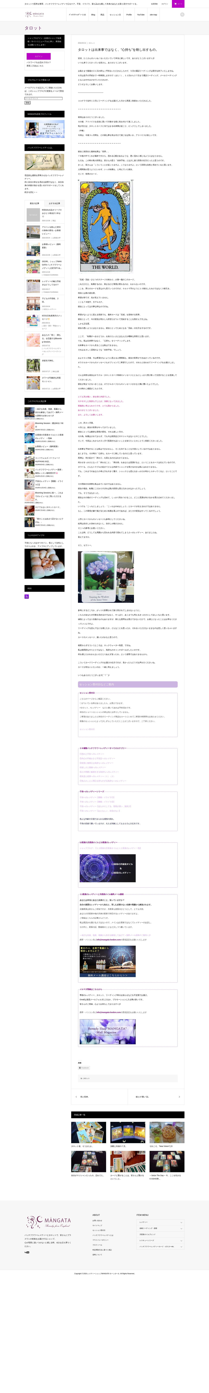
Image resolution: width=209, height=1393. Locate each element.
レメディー (144, 1222)
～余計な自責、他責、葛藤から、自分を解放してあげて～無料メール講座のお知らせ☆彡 (49, 412)
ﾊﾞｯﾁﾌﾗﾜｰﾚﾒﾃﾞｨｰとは (77, 15)
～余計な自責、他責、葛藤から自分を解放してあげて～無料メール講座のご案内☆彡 (115, 935)
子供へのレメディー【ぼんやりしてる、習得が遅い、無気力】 (106, 806)
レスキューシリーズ (147, 1240)
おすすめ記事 (54, 203)
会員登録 (154, 4)
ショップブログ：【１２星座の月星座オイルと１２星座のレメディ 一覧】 (111, 848)
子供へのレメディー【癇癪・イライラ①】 (97, 797)
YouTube (140, 15)
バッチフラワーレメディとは (103, 1235)
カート (180, 4)
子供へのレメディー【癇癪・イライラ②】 (97, 802)
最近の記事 (34, 203)
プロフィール (97, 1245)
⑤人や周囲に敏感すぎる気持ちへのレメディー (99, 772)
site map (153, 15)
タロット (92, 43)
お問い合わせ (97, 1221)
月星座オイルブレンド (148, 1234)
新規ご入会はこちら (35, 66)
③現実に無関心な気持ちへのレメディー (96, 763)
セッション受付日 (87, 729)
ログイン (165, 4)
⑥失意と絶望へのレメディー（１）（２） (97, 776)
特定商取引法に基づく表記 (102, 1250)
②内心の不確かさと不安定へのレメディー (97, 758)
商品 (102, 15)
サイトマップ (97, 1225)
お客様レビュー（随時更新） (47, 446)
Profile (129, 15)
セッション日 (115, 15)
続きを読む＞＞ (31, 192)
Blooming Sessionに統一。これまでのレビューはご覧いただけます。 (49, 496)
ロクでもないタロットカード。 (48, 507)
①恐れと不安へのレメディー (92, 754)
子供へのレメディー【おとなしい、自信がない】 (100, 811)
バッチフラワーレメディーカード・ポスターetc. (157, 1246)
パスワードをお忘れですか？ (39, 62)
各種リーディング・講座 (148, 1228)
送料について (97, 1255)
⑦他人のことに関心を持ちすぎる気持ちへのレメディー (103, 781)
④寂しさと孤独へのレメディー (93, 767)
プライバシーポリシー (100, 1240)
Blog (93, 15)
